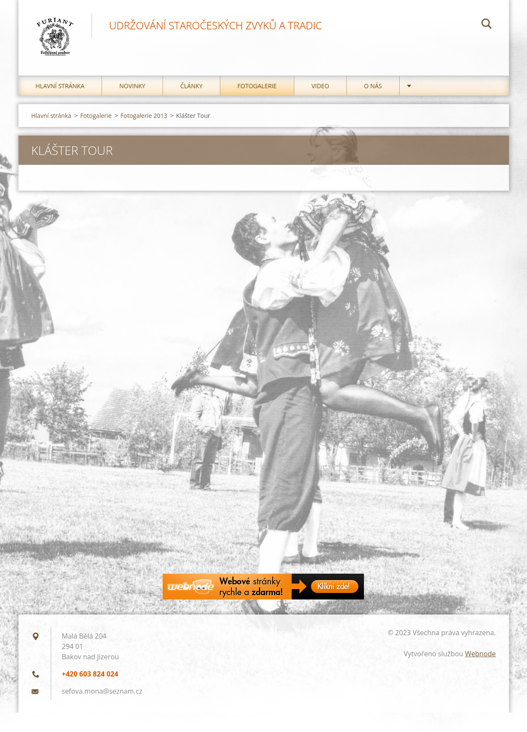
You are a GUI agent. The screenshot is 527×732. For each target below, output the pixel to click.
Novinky (132, 86)
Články (191, 86)
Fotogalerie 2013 (143, 115)
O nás (373, 86)
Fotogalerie (257, 86)
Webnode (480, 653)
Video (320, 86)
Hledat (486, 25)
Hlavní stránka (60, 86)
